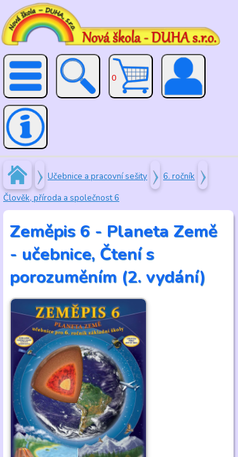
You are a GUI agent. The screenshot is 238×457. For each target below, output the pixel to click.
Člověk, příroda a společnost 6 (61, 198)
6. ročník (179, 176)
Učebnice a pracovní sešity (97, 176)
